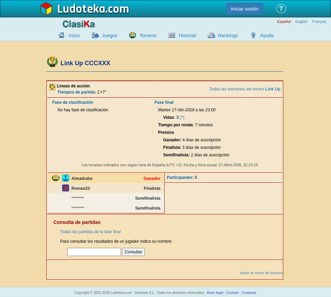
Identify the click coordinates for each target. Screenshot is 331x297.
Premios (166, 132)
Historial (187, 35)
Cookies (232, 293)
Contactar (249, 293)
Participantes (180, 177)
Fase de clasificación (72, 102)
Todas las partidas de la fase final (90, 231)
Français (319, 22)
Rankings (228, 35)
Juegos (109, 35)
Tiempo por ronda (175, 125)
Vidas (168, 117)
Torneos (147, 35)
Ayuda (266, 35)
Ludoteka (81, 9)
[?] (182, 117)
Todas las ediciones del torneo (245, 89)
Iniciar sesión (245, 9)
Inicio (74, 35)
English (301, 22)
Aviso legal (215, 293)
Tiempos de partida (76, 92)
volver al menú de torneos (261, 273)
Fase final (164, 102)
